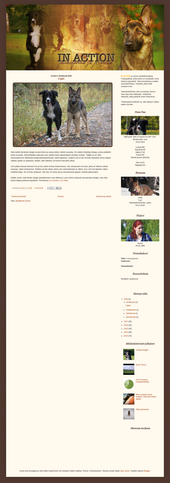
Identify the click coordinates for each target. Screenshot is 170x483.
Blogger (147, 471)
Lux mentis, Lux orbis (58, 180)
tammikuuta (131, 317)
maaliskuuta (131, 310)
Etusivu (61, 196)
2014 (126, 332)
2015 (126, 329)
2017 (126, 321)
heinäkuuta (131, 302)
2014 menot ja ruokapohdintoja (142, 381)
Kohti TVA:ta (141, 365)
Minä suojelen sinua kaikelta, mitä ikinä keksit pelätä (146, 397)
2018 (126, 299)
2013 (126, 336)
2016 (126, 325)
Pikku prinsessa (142, 409)
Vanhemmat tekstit (103, 196)
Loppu (61, 78)
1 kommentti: (39, 188)
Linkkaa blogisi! (142, 350)
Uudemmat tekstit (18, 196)
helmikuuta (130, 313)
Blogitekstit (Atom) (23, 201)
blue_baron (125, 471)
